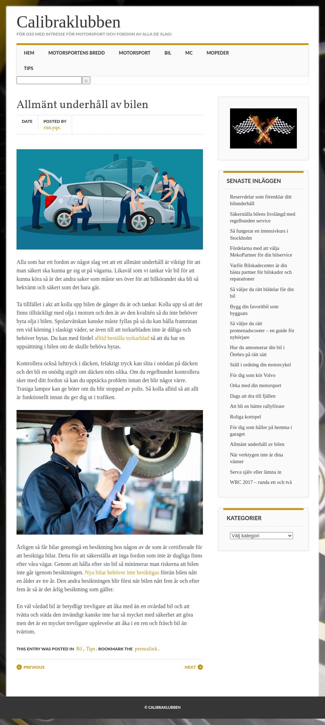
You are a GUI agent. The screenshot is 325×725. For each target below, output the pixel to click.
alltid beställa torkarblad (122, 338)
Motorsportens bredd (76, 53)
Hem (29, 53)
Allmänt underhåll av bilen (257, 444)
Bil (168, 53)
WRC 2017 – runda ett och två (261, 482)
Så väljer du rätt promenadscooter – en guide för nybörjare (262, 330)
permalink (146, 649)
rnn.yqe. (52, 128)
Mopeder (217, 53)
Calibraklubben (69, 21)
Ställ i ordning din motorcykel (260, 364)
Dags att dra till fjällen (252, 396)
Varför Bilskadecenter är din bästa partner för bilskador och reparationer (261, 272)
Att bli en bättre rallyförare (257, 406)
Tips (28, 68)
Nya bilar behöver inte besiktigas (122, 572)
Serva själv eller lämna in (255, 472)
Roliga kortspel (245, 417)
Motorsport (135, 53)
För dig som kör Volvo (253, 375)
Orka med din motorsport (255, 385)
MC (189, 53)
